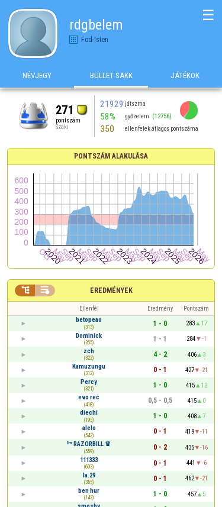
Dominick (89, 336)
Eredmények (111, 290)
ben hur (88, 491)
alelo (89, 428)
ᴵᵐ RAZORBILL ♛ (89, 444)
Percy (89, 382)
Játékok (185, 76)
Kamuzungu (88, 366)
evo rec (88, 397)
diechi (89, 412)
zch (88, 351)
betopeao (89, 320)
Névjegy (37, 76)
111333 (89, 460)
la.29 (89, 475)
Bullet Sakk (111, 76)
